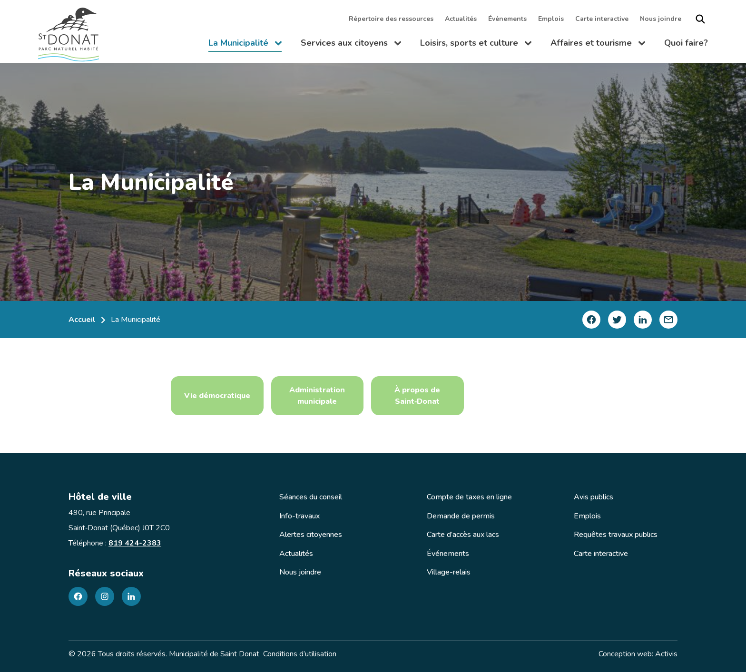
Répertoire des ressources (391, 18)
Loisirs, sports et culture (475, 44)
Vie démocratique (217, 395)
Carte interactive (601, 18)
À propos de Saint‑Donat (417, 396)
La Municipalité (245, 44)
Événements (507, 18)
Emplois (551, 18)
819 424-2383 (134, 543)
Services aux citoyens (351, 44)
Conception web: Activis (638, 654)
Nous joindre (660, 18)
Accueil (82, 319)
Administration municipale (317, 396)
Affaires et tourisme (597, 44)
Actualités (461, 18)
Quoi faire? (686, 43)
